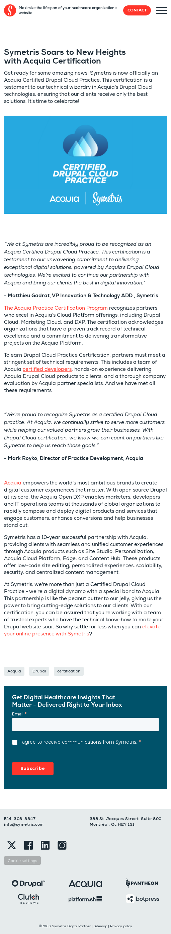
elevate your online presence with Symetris (82, 630)
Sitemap (100, 926)
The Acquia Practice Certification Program (56, 308)
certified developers (47, 369)
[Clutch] (28, 898)
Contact (137, 10)
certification (68, 670)
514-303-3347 (19, 818)
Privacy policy (121, 926)
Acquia (12, 482)
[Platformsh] (85, 898)
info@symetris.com (24, 824)
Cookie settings (22, 860)
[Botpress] (142, 898)
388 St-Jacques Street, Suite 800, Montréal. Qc (126, 821)
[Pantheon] (142, 882)
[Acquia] (85, 883)
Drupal (39, 670)
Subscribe (32, 768)
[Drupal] (28, 883)
